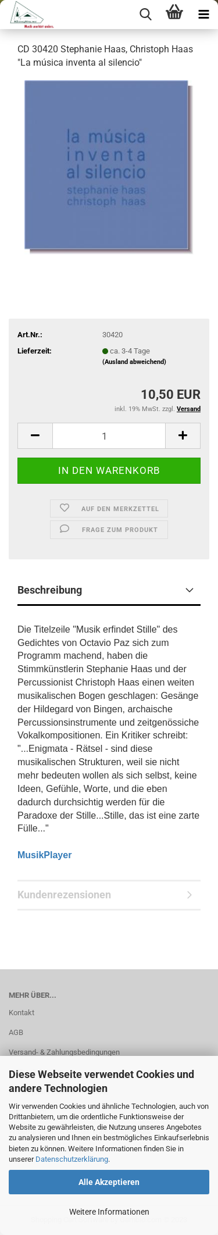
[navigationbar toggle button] (203, 14)
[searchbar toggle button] (145, 14)
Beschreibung (49, 590)
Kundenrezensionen (64, 894)
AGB (16, 1032)
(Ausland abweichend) (134, 362)
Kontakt (21, 1012)
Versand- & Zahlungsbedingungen (64, 1052)
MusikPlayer (44, 855)
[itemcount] (109, 436)
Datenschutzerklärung (71, 1159)
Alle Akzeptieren (109, 1182)
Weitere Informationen (109, 1211)
